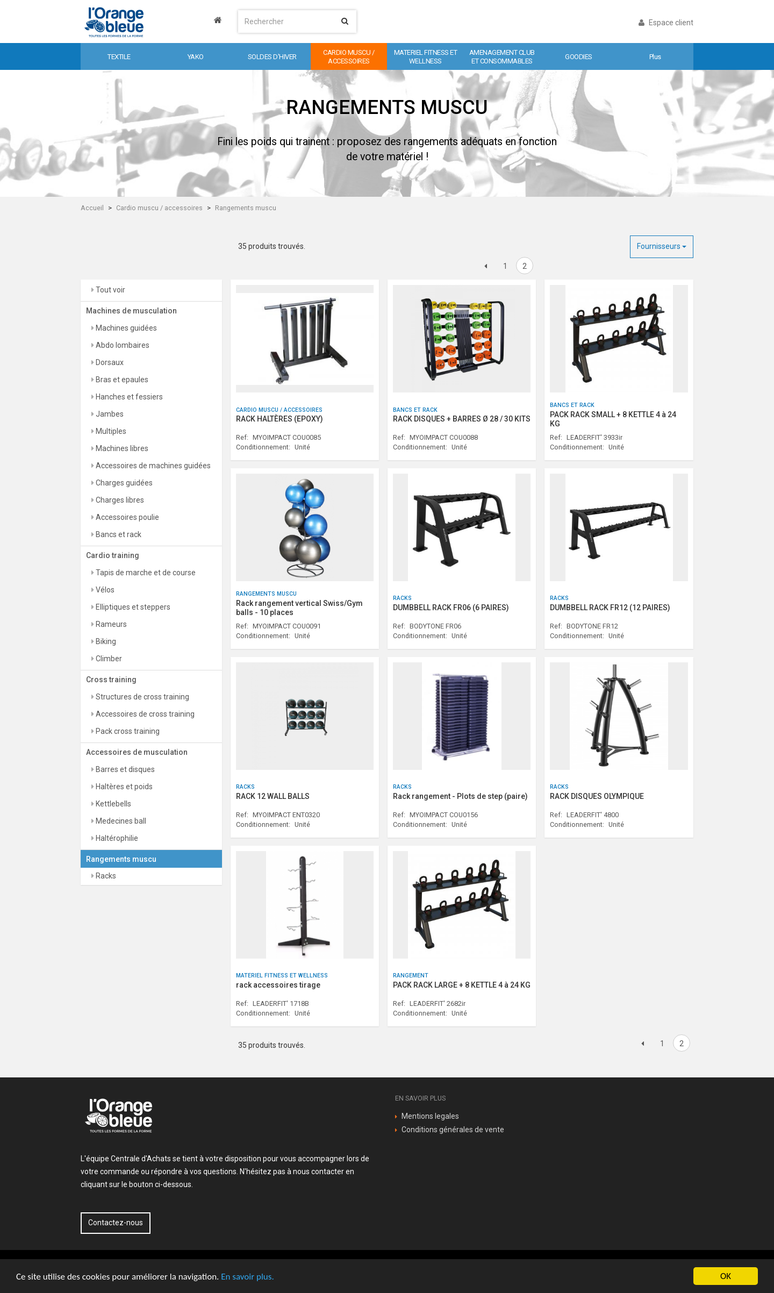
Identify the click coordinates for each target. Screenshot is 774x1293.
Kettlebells (112, 803)
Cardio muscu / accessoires (159, 208)
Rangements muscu (245, 208)
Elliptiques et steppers (132, 607)
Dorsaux (109, 362)
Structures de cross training (141, 696)
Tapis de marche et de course (145, 572)
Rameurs (110, 624)
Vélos (104, 589)
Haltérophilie (116, 838)
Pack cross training (127, 731)
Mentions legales (430, 1116)
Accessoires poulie (126, 517)
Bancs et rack (117, 534)
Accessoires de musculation (137, 752)
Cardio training (112, 555)
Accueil (92, 208)
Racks (105, 875)
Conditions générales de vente (453, 1129)
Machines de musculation (131, 310)
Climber (108, 658)
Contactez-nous (115, 1222)
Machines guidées (125, 328)
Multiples (110, 431)
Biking (105, 641)
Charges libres (119, 500)
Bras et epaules (121, 379)
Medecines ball (120, 821)
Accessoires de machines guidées (152, 465)
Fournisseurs (661, 246)
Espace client (666, 22)
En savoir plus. (247, 1276)
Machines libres (121, 448)
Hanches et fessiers (128, 396)
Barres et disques (124, 769)
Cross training (111, 679)
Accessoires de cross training (144, 714)
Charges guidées (123, 482)
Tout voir (109, 289)
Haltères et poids (123, 786)
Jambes (109, 414)
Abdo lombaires (121, 345)
